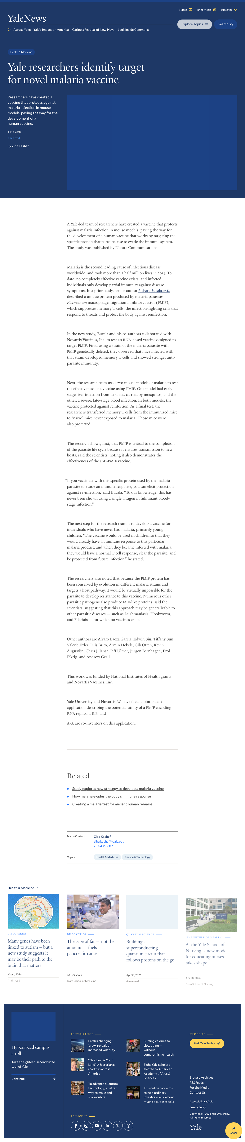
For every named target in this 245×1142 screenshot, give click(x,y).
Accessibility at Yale (201, 1101)
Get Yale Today (207, 1043)
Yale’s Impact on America (51, 29)
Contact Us (198, 1092)
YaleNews (27, 19)
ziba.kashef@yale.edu (109, 846)
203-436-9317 (103, 850)
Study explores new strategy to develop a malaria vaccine (118, 792)
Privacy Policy (198, 1107)
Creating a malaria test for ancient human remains (112, 808)
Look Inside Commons (133, 29)
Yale (196, 1128)
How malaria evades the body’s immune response (111, 800)
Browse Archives (201, 1077)
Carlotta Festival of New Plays (93, 29)
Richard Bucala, (154, 294)
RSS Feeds (197, 1082)
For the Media (199, 1087)
